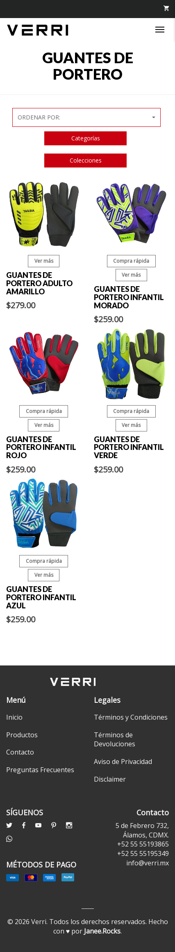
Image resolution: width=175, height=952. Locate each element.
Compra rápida (131, 260)
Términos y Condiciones (131, 717)
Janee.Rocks (102, 931)
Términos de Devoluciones (114, 739)
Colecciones (86, 160)
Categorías (85, 138)
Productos (22, 734)
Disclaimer (110, 779)
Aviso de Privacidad (123, 761)
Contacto (20, 752)
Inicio (14, 717)
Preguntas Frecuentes (40, 769)
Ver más (43, 260)
